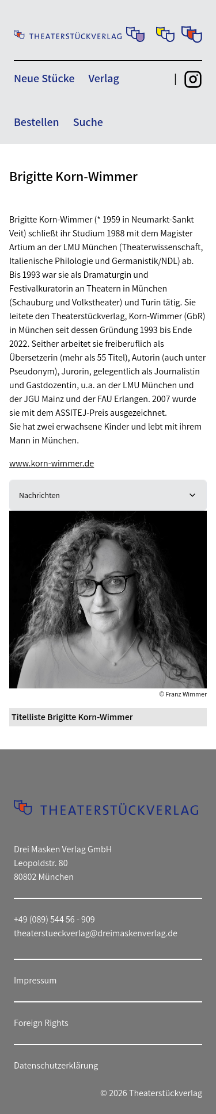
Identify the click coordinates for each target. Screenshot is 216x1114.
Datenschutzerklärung (56, 1065)
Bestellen (36, 121)
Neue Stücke (44, 78)
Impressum (35, 980)
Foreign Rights (41, 1023)
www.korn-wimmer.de (51, 463)
